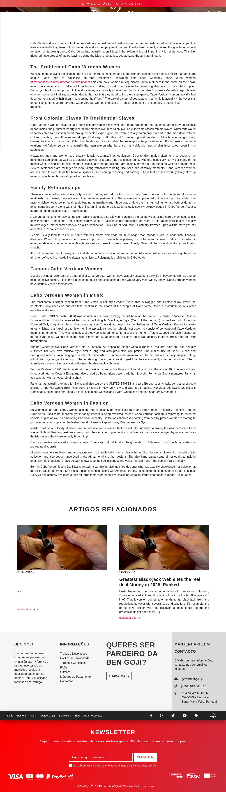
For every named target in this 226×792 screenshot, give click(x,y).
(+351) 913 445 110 (193, 686)
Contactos (66, 681)
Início (10, 715)
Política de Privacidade (74, 658)
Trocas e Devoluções (73, 653)
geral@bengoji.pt (192, 679)
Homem (16, 12)
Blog (77, 715)
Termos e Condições (73, 662)
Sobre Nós (65, 715)
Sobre (189, 12)
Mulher (30, 12)
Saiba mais (119, 676)
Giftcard (65, 672)
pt (201, 12)
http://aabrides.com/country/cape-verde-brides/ (60, 82)
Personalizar (49, 12)
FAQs (63, 667)
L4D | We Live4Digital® (109, 786)
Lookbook (172, 12)
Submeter (145, 757)
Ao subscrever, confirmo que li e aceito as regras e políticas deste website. (113, 765)
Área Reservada (92, 715)
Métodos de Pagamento (75, 676)
